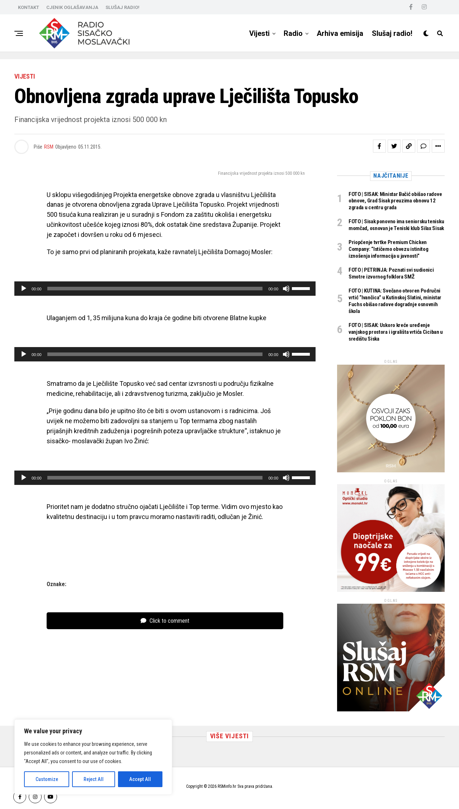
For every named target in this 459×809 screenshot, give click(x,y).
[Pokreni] (23, 288)
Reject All (94, 779)
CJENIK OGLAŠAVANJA (72, 7)
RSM (48, 147)
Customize (47, 779)
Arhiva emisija (340, 33)
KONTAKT (28, 7)
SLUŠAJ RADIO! (122, 7)
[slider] (155, 288)
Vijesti (259, 33)
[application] (165, 288)
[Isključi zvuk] (286, 288)
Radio (293, 33)
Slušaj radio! (392, 33)
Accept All (140, 779)
